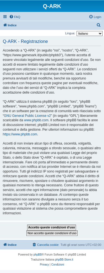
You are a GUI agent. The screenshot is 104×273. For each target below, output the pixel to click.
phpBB (38, 254)
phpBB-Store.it (64, 259)
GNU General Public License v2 (27, 116)
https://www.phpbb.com (20, 134)
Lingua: (70, 33)
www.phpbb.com (36, 120)
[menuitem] (14, 17)
